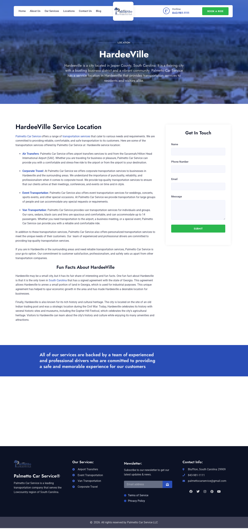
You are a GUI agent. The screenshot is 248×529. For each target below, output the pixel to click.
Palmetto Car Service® (37, 476)
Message (176, 196)
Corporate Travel (32, 171)
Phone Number (179, 161)
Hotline (176, 9)
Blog (98, 11)
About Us (35, 11)
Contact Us (85, 11)
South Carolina (58, 280)
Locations (69, 11)
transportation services (76, 136)
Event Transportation (35, 192)
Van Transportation (34, 210)
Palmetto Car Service (28, 136)
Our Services (52, 11)
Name (174, 144)
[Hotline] (166, 11)
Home (22, 11)
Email (174, 179)
